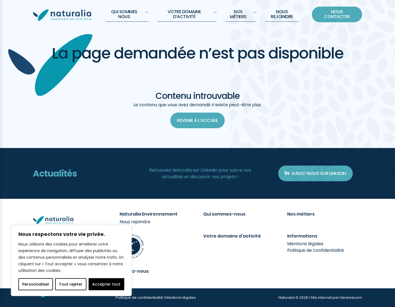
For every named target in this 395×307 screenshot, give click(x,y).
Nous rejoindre (282, 14)
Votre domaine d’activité (192, 14)
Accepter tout (106, 284)
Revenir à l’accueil (197, 120)
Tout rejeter (71, 284)
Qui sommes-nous (224, 214)
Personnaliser (35, 284)
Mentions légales (305, 244)
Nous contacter (337, 14)
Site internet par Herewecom (336, 297)
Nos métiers (243, 14)
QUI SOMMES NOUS (129, 14)
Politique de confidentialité (315, 250)
